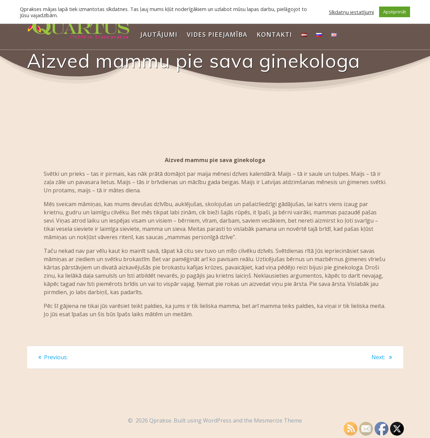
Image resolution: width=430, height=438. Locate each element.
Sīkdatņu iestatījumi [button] (351, 12)
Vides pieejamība (217, 34)
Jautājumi (159, 34)
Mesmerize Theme (278, 420)
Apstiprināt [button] (394, 12)
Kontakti (274, 34)
